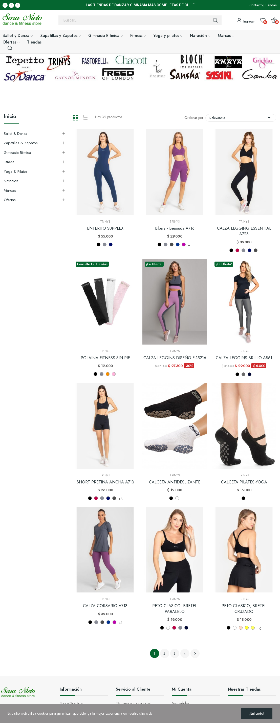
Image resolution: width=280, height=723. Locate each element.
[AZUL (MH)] (111, 244)
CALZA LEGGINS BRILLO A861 (244, 358)
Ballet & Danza (15, 133)
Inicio (10, 117)
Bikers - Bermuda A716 (175, 228)
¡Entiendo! (256, 713)
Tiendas (271, 5)
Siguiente (195, 653)
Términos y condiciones (133, 703)
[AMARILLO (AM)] (247, 628)
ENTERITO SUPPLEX (105, 228)
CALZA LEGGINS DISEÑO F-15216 (174, 358)
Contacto (256, 5)
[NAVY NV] (178, 244)
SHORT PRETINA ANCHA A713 (105, 482)
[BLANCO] (177, 498)
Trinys (105, 221)
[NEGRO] (98, 244)
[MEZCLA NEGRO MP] (172, 244)
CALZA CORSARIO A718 (105, 606)
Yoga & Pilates (16, 171)
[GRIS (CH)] (243, 374)
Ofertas (10, 200)
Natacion (11, 181)
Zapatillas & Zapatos (21, 143)
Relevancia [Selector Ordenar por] (240, 118)
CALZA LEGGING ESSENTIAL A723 (244, 231)
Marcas (10, 190)
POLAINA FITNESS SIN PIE (105, 358)
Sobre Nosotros (71, 703)
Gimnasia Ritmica (17, 152)
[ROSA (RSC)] (114, 374)
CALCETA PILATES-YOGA (244, 482)
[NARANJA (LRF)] (108, 374)
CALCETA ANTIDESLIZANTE (174, 482)
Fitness (9, 162)
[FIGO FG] (184, 244)
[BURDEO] (237, 250)
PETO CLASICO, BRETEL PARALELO (174, 608)
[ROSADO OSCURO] (241, 628)
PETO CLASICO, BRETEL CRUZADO (244, 608)
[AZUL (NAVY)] (249, 374)
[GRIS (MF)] (104, 244)
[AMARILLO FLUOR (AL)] (253, 628)
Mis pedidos (180, 703)
